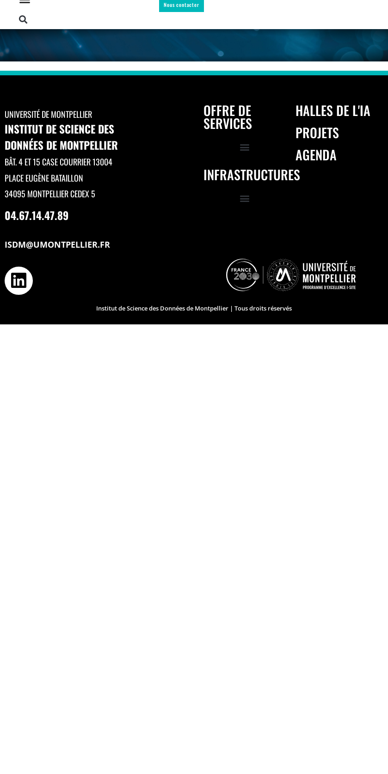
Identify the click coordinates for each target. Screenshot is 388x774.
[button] (23, 19)
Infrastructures (251, 174)
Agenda (316, 154)
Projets (317, 132)
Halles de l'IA (333, 110)
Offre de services (227, 117)
